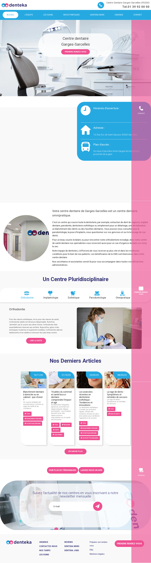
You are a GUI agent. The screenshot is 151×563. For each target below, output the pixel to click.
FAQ (91, 550)
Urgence (141, 475)
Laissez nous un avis (91, 470)
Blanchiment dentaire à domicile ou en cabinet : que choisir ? (33, 396)
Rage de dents (115, 414)
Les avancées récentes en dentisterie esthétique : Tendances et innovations (86, 398)
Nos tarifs (44, 550)
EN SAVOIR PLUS (75, 451)
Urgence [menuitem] (119, 15)
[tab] (27, 295)
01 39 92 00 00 (139, 6)
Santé (57, 430)
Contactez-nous (48, 546)
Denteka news (71, 546)
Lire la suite (36, 341)
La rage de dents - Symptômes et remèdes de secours (117, 394)
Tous (28, 413)
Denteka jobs (71, 550)
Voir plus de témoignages (62, 470)
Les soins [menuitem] (48, 15)
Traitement (58, 434)
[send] (97, 506)
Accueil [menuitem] (10, 15)
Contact (141, 113)
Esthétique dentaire (33, 423)
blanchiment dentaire (34, 418)
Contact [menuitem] (137, 15)
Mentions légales (97, 554)
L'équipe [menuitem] (29, 15)
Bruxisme (67, 424)
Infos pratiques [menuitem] (71, 15)
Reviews (68, 542)
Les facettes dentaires (90, 438)
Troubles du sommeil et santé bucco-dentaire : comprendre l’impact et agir (61, 397)
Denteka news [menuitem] (97, 15)
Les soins (44, 554)
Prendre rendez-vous (75, 52)
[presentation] (27, 295)
